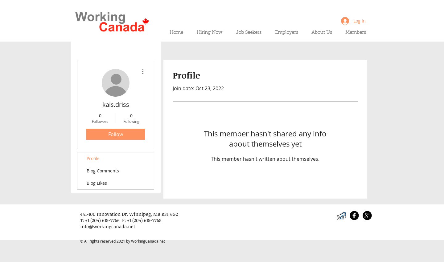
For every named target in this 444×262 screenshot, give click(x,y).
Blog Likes (97, 183)
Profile (93, 158)
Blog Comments (103, 171)
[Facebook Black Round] (354, 215)
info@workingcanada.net (107, 226)
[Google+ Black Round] (367, 215)
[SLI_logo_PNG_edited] (341, 215)
